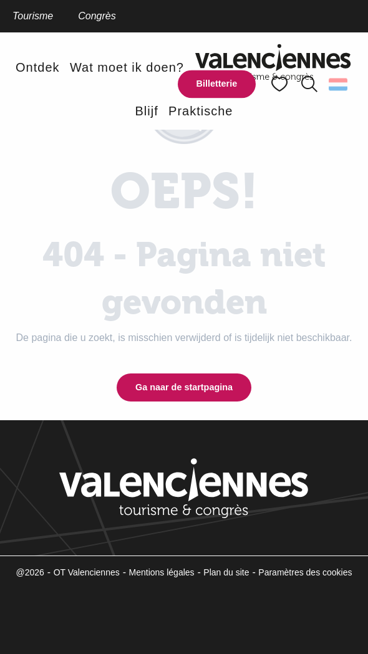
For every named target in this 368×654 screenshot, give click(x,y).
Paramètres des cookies (305, 572)
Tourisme (32, 16)
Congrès (96, 16)
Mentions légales (162, 572)
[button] (309, 84)
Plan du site (226, 572)
